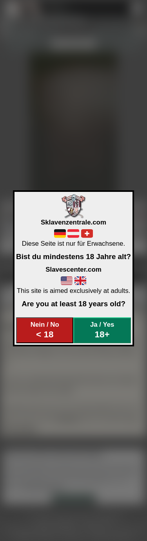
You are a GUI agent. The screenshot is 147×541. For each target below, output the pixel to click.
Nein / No (45, 330)
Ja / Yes (102, 330)
